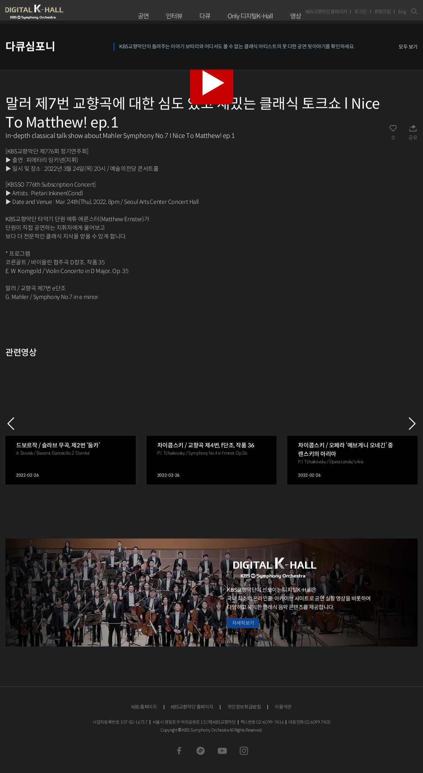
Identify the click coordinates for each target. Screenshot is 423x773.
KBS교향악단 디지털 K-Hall (51, 12)
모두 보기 (408, 47)
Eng (402, 12)
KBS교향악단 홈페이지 (326, 12)
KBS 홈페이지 (144, 707)
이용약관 (283, 707)
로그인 (360, 12)
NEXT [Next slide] (412, 423)
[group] (70, 423)
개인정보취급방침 (244, 707)
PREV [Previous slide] (11, 423)
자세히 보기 (243, 623)
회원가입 (382, 12)
